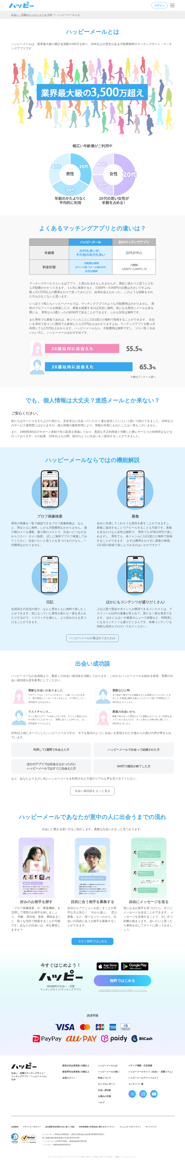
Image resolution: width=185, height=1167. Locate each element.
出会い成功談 (104, 1090)
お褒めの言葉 (104, 1096)
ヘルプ (101, 1102)
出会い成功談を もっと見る (92, 790)
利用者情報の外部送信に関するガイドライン (97, 1127)
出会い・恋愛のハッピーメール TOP (31, 14)
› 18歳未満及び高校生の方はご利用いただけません (122, 990)
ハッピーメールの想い (109, 1071)
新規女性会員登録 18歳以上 (75, 1065)
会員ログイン (68, 1078)
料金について (104, 1078)
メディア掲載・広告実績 (140, 1065)
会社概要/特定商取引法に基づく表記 (60, 1127)
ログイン (159, 5)
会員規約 (14, 1127)
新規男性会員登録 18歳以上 (75, 1071)
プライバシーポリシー (32, 1127)
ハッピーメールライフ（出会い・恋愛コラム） (151, 1071)
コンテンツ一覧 (135, 1084)
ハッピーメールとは (107, 1065)
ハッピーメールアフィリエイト (143, 1078)
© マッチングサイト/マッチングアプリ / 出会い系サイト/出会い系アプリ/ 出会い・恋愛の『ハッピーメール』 (92, 1157)
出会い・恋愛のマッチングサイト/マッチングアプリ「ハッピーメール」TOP (29, 1076)
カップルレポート (106, 1084)
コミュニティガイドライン (130, 1127)
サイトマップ (150, 1127)
